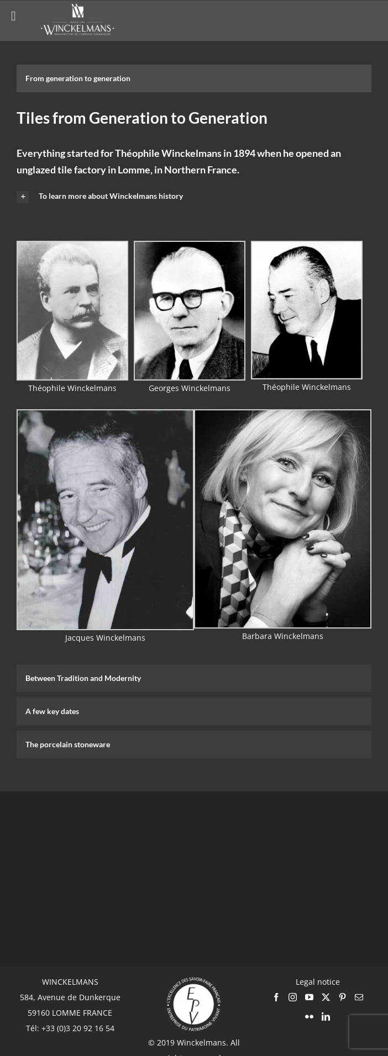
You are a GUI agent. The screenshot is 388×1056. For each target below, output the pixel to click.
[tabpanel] (194, 381)
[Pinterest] (342, 997)
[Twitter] (326, 997)
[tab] (194, 78)
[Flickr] (309, 1016)
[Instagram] (293, 997)
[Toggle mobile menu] (365, 19)
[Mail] (359, 997)
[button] (194, 196)
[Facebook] (276, 997)
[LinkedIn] (326, 1016)
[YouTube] (309, 997)
